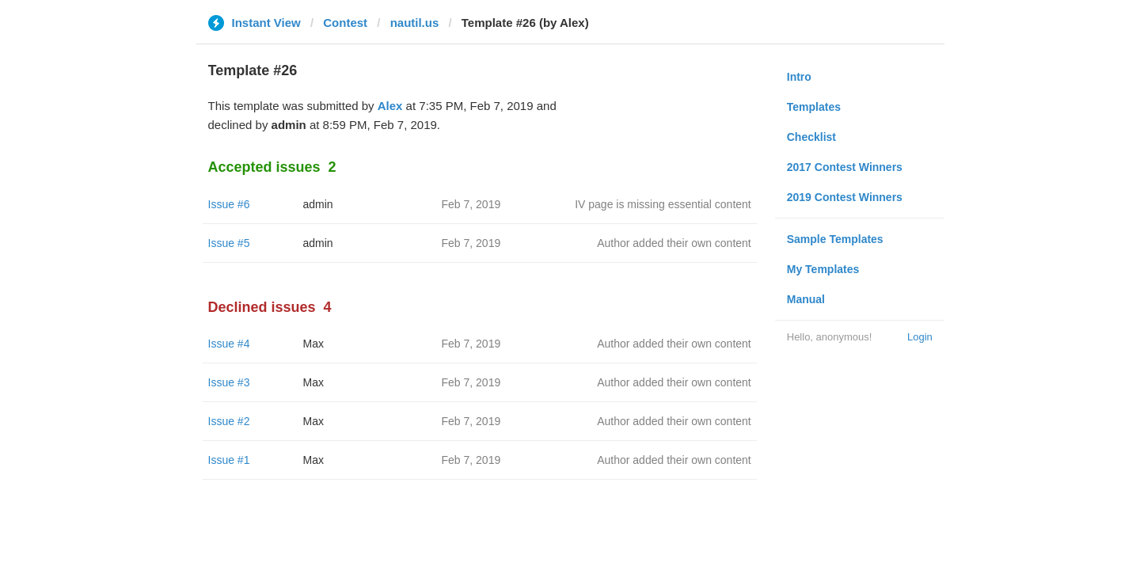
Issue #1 (229, 460)
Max (313, 343)
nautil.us (414, 22)
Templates (814, 107)
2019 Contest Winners (844, 197)
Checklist (811, 137)
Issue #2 (229, 421)
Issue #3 (229, 382)
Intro (799, 76)
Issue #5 (229, 243)
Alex (390, 105)
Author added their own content (674, 243)
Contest (345, 22)
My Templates (823, 269)
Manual (806, 299)
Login (920, 337)
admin (318, 204)
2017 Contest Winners (844, 167)
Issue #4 (229, 343)
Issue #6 (229, 204)
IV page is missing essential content (663, 204)
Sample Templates (835, 239)
